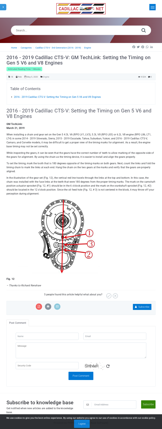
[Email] (114, 336)
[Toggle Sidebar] (3, 7)
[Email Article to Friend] (57, 306)
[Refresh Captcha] (108, 366)
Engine (87, 47)
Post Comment (81, 375)
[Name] (47, 336)
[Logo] (81, 8)
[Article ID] (9, 77)
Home (14, 47)
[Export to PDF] (39, 306)
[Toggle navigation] (152, 7)
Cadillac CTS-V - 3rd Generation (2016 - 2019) (58, 47)
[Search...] (81, 30)
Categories (26, 47)
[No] (115, 294)
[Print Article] (48, 306)
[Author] (17, 77)
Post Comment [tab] (17, 322)
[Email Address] (109, 404)
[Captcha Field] (47, 365)
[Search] (143, 30)
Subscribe (142, 306)
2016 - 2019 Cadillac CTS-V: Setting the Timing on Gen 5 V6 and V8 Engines (57, 96)
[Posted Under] (41, 77)
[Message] (81, 350)
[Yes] (108, 294)
